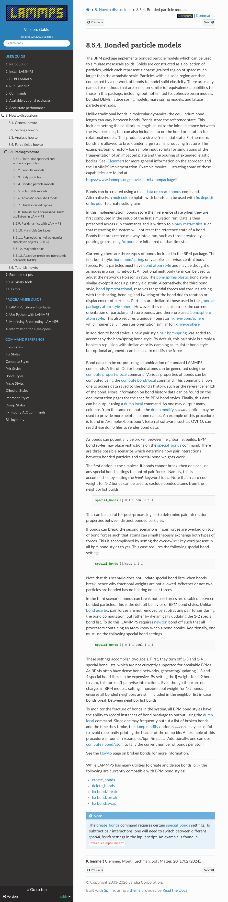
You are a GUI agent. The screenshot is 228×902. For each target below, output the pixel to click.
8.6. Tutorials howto (23, 267)
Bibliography (15, 420)
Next (209, 22)
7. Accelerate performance (25, 108)
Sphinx (110, 890)
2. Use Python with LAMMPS (27, 315)
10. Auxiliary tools (19, 282)
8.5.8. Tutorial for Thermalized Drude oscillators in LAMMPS (38, 214)
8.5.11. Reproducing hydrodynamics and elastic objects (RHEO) (38, 240)
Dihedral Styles (17, 390)
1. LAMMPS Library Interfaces (28, 307)
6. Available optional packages (28, 100)
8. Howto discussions (19, 115)
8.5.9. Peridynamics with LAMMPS (37, 223)
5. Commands (16, 93)
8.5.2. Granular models (28, 170)
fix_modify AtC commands (26, 412)
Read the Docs (175, 890)
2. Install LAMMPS (19, 71)
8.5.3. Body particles (27, 177)
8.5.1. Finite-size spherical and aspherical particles (34, 161)
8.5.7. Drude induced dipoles (32, 205)
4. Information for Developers (28, 329)
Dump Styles (15, 405)
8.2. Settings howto (23, 130)
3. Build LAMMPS (19, 79)
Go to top (38, 890)
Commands (14, 347)
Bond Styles (14, 376)
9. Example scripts (19, 275)
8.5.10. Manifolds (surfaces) (32, 230)
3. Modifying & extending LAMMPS (32, 322)
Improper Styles (17, 398)
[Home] (88, 10)
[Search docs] (36, 43)
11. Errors (13, 289)
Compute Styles (17, 362)
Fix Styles (13, 354)
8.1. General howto (23, 123)
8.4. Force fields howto (26, 144)
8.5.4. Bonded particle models (33, 184)
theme (135, 890)
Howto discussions (113, 10)
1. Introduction (17, 64)
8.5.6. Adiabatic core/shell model (35, 198)
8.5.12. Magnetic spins (28, 249)
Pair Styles (13, 369)
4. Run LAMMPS (18, 86)
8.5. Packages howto (21, 152)
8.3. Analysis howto (23, 137)
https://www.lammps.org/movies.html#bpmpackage (130, 180)
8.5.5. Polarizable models (30, 191)
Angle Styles (15, 383)
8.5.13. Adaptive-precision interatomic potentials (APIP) (39, 258)
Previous (95, 22)
